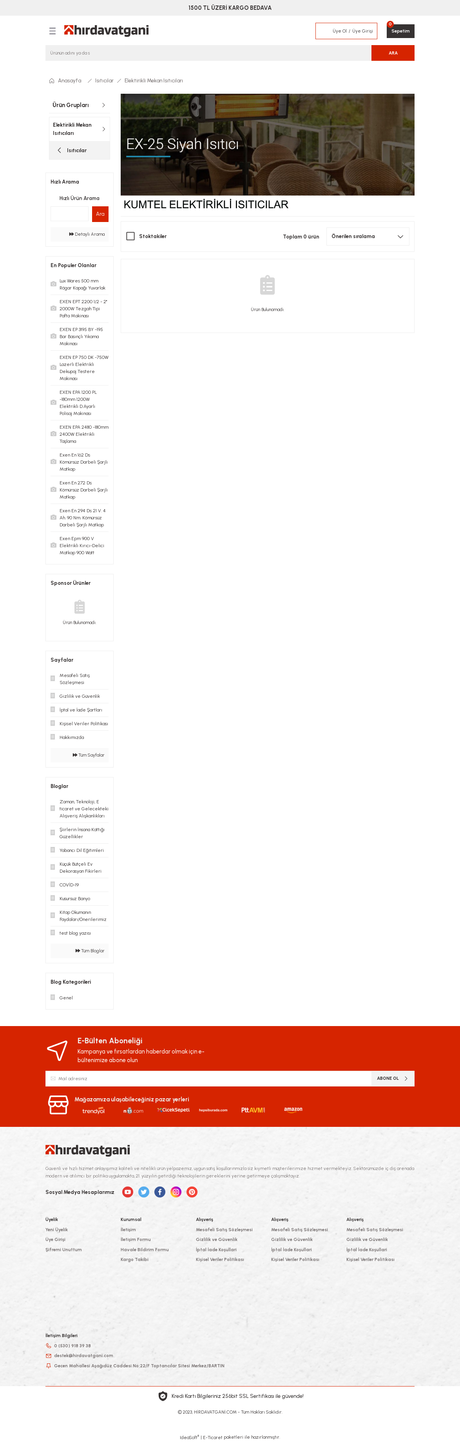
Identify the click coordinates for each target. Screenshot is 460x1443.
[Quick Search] (70, 213)
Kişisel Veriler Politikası (220, 1259)
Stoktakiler (153, 236)
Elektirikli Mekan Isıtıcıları (154, 80)
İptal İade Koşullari (216, 1249)
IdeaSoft (189, 1437)
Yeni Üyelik (56, 1229)
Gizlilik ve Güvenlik (216, 1239)
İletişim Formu (136, 1239)
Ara (100, 214)
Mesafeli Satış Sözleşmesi (224, 1229)
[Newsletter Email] (230, 1078)
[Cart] (401, 31)
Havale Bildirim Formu (145, 1249)
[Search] (230, 53)
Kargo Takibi (135, 1259)
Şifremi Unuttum (63, 1249)
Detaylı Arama (87, 234)
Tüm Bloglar (90, 951)
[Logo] (106, 31)
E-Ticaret (213, 1437)
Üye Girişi (55, 1239)
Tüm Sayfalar (89, 755)
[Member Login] (324, 31)
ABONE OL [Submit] (393, 1078)
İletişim (128, 1229)
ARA (393, 53)
